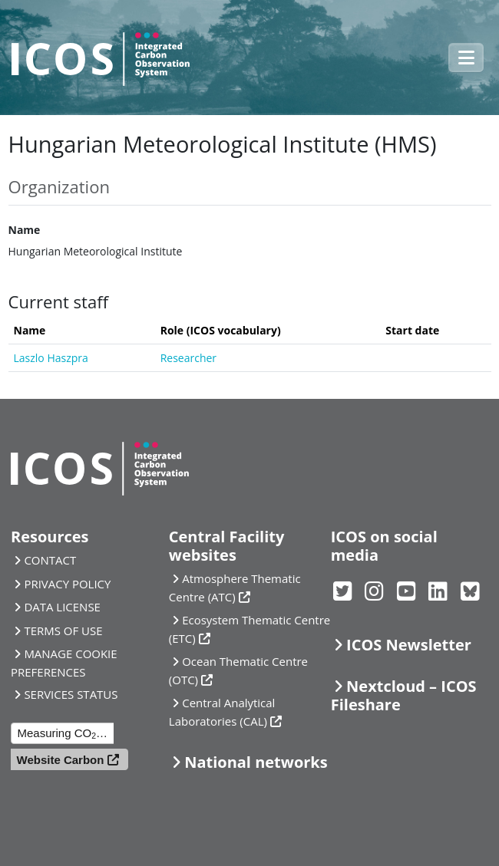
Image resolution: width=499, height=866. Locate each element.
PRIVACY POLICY (67, 583)
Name (24, 229)
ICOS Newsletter (408, 644)
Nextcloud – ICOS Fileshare (404, 695)
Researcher (188, 358)
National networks (255, 762)
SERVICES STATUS (70, 694)
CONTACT (50, 560)
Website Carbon (60, 759)
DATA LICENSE (62, 606)
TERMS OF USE (63, 630)
